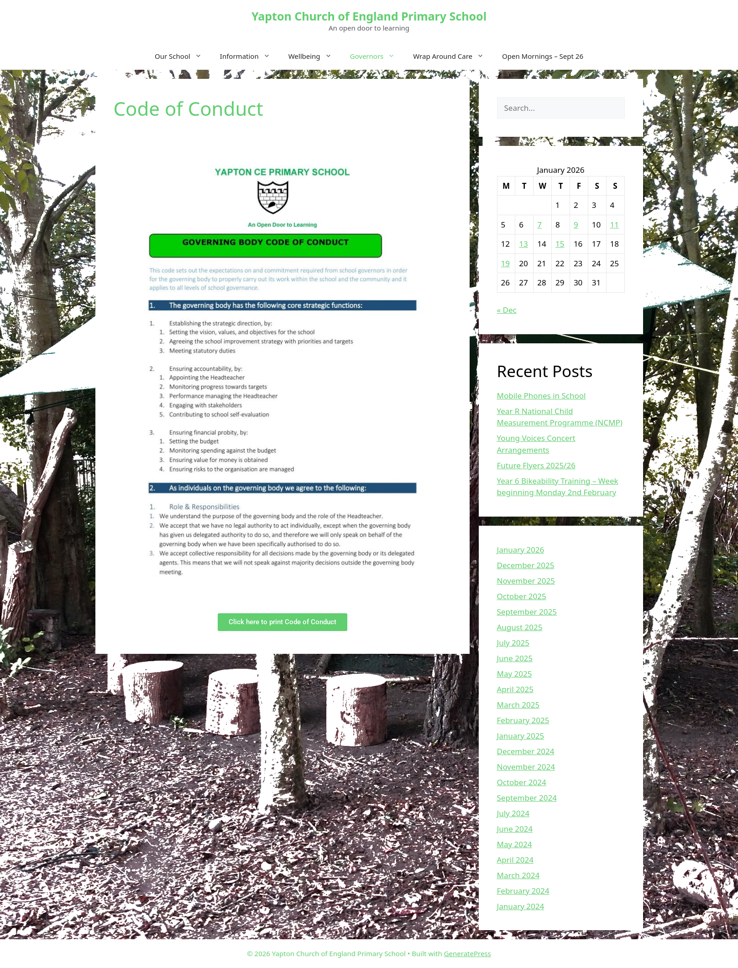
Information (249, 56)
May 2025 (514, 673)
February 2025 (523, 720)
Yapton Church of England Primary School (369, 16)
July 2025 (513, 642)
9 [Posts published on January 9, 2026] (576, 224)
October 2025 (521, 596)
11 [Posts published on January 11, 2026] (614, 224)
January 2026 (520, 549)
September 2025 (527, 611)
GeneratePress (467, 953)
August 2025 (520, 627)
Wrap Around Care (453, 56)
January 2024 (520, 906)
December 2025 (526, 565)
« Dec (507, 310)
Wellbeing (314, 56)
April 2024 (515, 859)
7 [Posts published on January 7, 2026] (539, 224)
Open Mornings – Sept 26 (542, 56)
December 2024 (526, 751)
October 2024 (521, 782)
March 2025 (518, 704)
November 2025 (526, 580)
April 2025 (515, 689)
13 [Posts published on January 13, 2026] (523, 243)
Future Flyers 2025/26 (536, 465)
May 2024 (514, 844)
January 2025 (520, 735)
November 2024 (526, 766)
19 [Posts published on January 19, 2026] (505, 263)
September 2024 (527, 797)
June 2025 (515, 658)
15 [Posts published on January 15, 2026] (559, 243)
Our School (183, 56)
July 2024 (513, 813)
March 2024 (518, 875)
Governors (377, 56)
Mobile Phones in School (541, 395)
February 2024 (523, 890)
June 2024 (515, 828)
